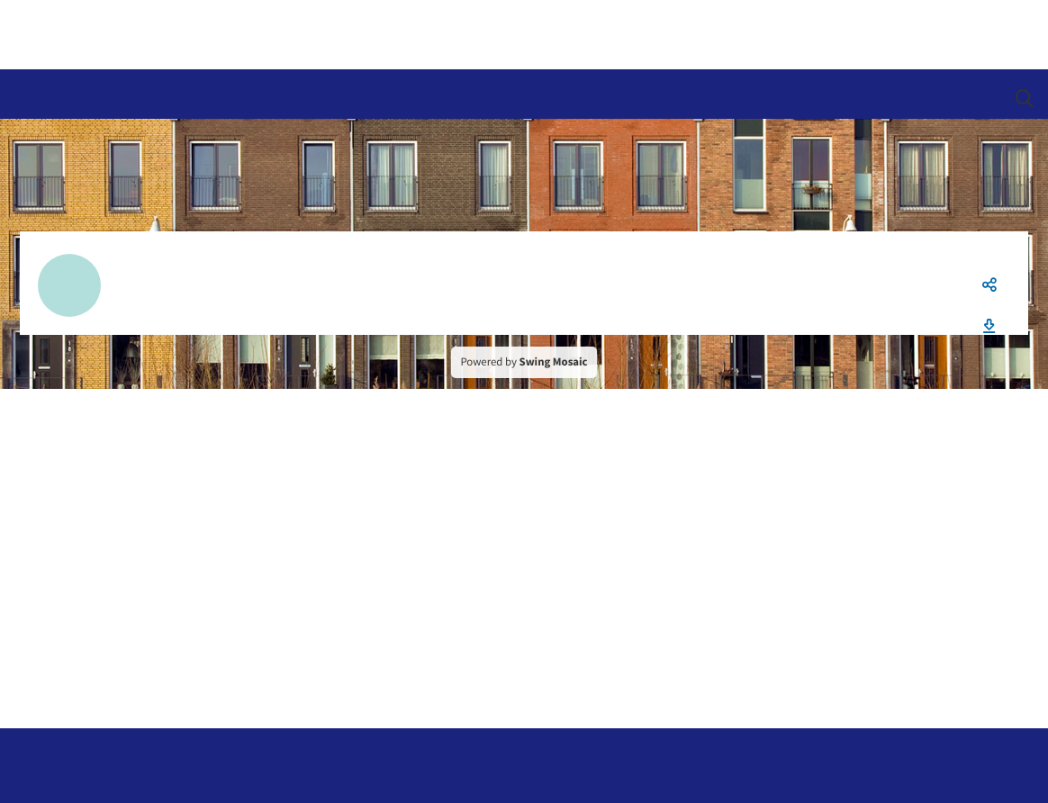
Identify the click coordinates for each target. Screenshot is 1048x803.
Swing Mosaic (553, 362)
